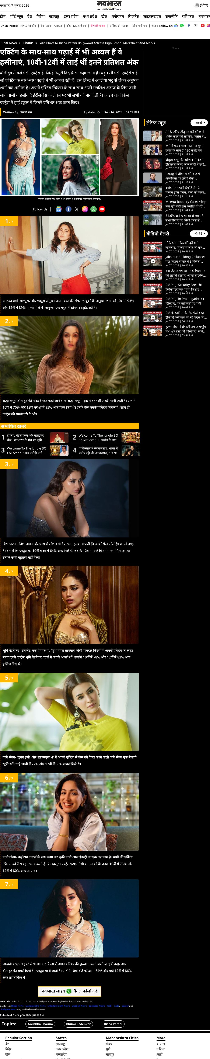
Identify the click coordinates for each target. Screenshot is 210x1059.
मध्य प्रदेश (90, 16)
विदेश (40, 16)
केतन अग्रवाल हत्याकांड (51, 26)
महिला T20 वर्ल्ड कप (76, 26)
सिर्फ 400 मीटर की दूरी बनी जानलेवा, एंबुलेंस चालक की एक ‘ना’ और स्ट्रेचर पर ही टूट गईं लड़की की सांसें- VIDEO (185, 278)
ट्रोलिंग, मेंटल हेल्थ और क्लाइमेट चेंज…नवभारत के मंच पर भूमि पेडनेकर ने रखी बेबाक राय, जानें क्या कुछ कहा (25, 471)
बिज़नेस (133, 16)
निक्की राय (26, 146)
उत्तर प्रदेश (71, 16)
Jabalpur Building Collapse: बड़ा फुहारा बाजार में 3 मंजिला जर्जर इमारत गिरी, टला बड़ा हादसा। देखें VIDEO (185, 292)
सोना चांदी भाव (140, 26)
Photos (28, 76)
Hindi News (8, 76)
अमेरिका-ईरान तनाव (119, 26)
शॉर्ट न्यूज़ (16, 16)
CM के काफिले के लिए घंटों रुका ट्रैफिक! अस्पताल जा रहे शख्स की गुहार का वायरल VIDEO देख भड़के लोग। (186, 348)
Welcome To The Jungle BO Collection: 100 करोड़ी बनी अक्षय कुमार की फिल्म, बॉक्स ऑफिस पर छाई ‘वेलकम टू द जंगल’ (27, 484)
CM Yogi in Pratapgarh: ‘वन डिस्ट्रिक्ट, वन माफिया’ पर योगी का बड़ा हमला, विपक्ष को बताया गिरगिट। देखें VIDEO (185, 334)
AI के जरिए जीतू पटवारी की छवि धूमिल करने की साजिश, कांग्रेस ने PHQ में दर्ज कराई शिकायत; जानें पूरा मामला (184, 167)
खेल (104, 16)
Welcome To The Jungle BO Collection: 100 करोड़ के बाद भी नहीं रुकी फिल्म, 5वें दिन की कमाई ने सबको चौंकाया (98, 471)
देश (29, 16)
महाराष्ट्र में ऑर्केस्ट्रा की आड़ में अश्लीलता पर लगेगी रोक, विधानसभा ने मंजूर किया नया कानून (186, 209)
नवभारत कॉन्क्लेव (28, 26)
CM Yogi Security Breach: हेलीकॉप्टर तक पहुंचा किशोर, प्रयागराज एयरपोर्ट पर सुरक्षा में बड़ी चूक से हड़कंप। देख (185, 320)
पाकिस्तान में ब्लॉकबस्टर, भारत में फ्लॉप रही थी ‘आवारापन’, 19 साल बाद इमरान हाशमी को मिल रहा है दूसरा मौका (99, 484)
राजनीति (171, 16)
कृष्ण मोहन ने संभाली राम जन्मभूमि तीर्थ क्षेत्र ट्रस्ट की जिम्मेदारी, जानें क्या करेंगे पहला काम (185, 362)
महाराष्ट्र (54, 16)
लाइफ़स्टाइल (152, 16)
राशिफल (188, 16)
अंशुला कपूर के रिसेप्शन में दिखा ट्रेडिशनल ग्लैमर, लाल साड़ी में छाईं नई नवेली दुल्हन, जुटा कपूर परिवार (185, 195)
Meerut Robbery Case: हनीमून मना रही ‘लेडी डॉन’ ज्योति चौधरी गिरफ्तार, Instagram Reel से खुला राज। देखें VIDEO (185, 237)
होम (3, 16)
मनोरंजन (118, 16)
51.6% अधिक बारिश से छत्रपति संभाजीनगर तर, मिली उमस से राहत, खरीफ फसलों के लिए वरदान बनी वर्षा (185, 251)
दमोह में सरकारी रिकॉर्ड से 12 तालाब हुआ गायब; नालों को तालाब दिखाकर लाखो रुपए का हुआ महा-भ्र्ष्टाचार (185, 223)
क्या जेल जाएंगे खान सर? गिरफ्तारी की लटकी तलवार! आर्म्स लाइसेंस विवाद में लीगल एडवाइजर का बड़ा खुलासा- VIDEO (185, 306)
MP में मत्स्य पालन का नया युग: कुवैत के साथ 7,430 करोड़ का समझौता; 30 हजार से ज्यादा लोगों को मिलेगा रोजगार (185, 181)
